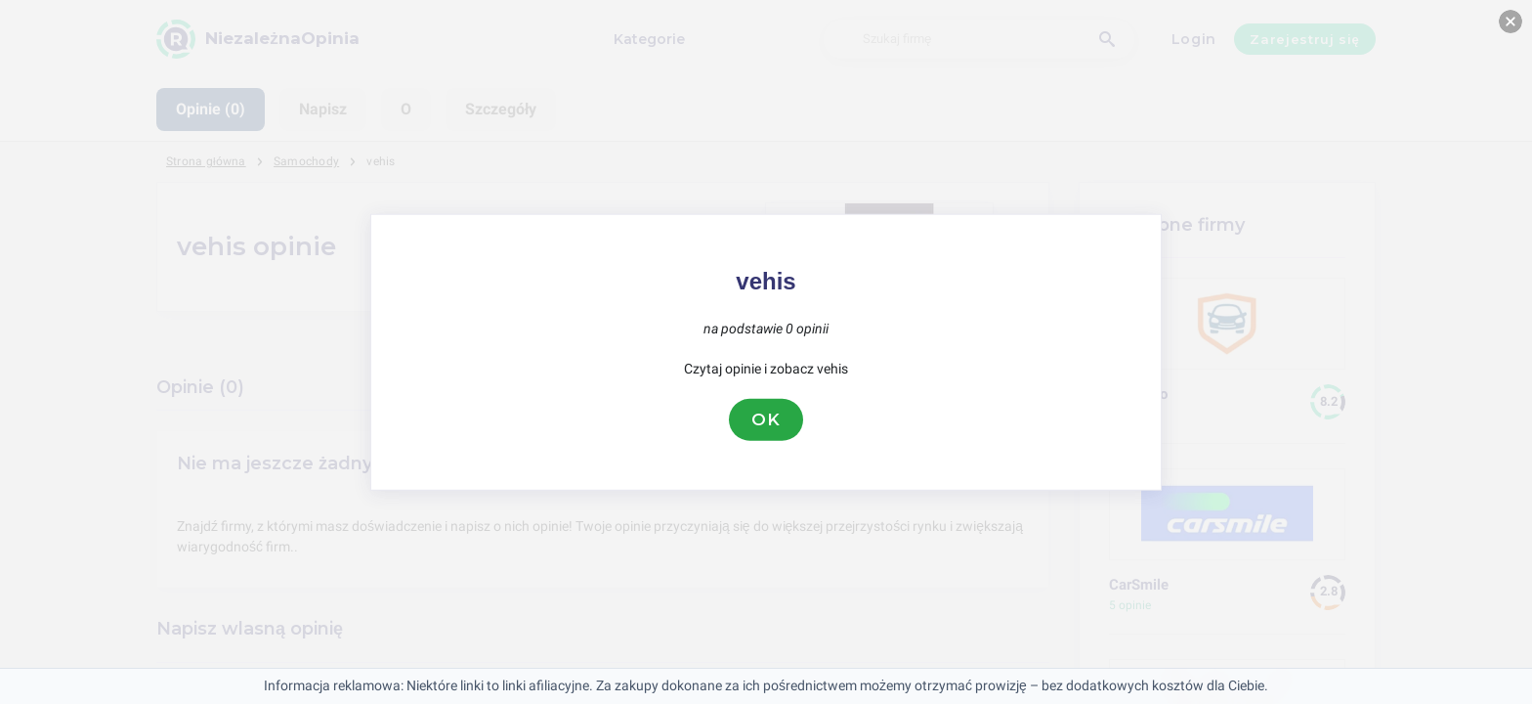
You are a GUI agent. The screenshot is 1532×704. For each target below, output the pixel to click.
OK (766, 419)
